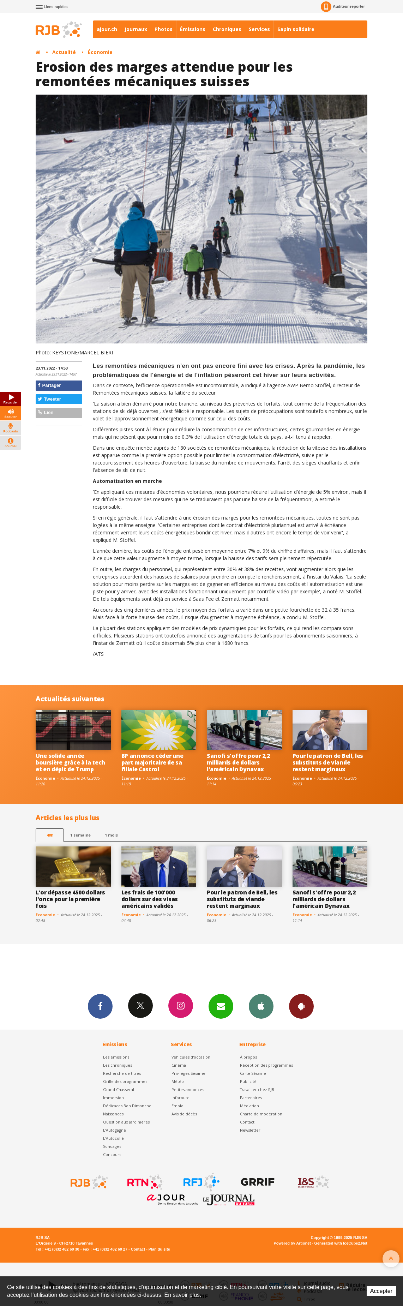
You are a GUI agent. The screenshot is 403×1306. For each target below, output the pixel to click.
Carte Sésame (253, 1073)
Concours (112, 1154)
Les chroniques (117, 1065)
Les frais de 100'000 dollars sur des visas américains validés (149, 899)
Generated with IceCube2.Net (340, 1243)
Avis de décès (184, 1114)
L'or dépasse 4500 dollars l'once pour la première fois (70, 899)
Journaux (136, 29)
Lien (45, 412)
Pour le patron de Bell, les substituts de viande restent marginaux (328, 762)
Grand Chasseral (118, 1089)
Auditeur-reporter (343, 6)
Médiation (249, 1105)
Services (259, 29)
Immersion (113, 1097)
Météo (178, 1081)
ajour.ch (107, 29)
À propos (248, 1057)
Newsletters (221, 1006)
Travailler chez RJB (257, 1089)
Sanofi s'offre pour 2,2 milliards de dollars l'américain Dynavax (238, 762)
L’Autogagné (114, 1130)
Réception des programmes (266, 1065)
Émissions (192, 29)
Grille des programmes (125, 1081)
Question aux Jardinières (126, 1122)
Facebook (100, 1006)
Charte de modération (261, 1114)
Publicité (248, 1081)
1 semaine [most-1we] (80, 835)
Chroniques (227, 29)
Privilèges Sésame (188, 1073)
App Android (301, 1006)
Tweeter (49, 399)
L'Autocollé (113, 1138)
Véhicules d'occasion (191, 1057)
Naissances (113, 1114)
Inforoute (181, 1097)
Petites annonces (188, 1089)
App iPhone (261, 1006)
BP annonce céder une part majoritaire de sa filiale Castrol (152, 762)
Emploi (178, 1105)
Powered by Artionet (292, 1243)
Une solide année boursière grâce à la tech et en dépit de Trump (70, 762)
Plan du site (159, 1249)
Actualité (64, 52)
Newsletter (250, 1130)
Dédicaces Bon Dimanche (127, 1105)
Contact (247, 1122)
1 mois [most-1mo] (111, 835)
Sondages (112, 1146)
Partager (49, 385)
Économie (100, 52)
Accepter (381, 1291)
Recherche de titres (122, 1073)
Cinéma (179, 1065)
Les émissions (116, 1057)
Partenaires (251, 1097)
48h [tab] (50, 835)
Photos (164, 29)
